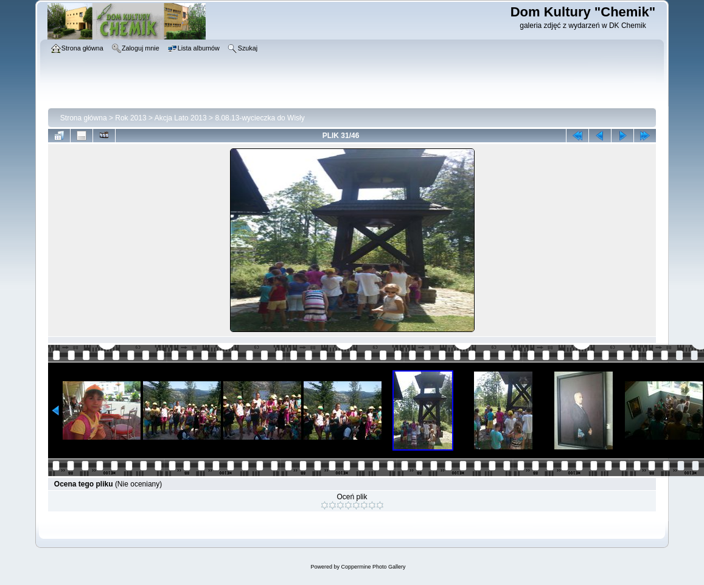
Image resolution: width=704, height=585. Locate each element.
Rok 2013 (130, 118)
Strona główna (83, 118)
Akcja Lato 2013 (181, 118)
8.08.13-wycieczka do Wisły (259, 118)
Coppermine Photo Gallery (373, 567)
